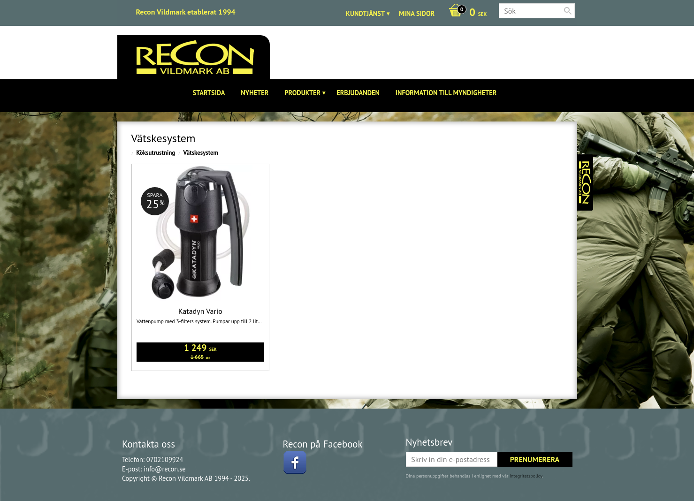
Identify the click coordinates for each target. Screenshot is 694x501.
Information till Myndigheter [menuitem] (446, 92)
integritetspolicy (526, 476)
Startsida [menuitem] (209, 92)
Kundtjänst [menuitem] (365, 13)
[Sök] (568, 11)
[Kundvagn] (465, 13)
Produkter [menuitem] (302, 92)
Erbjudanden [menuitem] (358, 92)
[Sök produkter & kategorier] (537, 10)
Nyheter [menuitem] (254, 92)
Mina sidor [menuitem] (417, 13)
